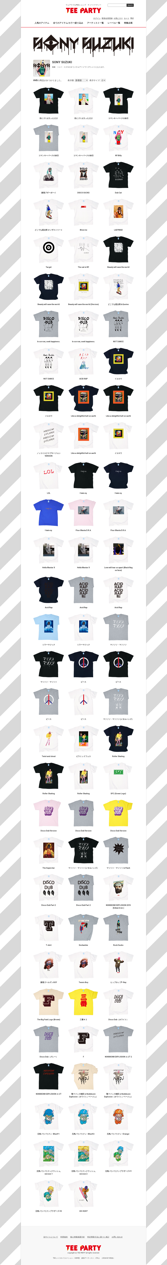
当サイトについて (50, 1237)
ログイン (97, 18)
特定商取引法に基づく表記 (98, 1237)
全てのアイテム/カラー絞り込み (68, 23)
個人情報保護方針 (77, 1237)
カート (126, 18)
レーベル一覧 (114, 23)
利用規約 (64, 1237)
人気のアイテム (42, 23)
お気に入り (118, 18)
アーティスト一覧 (95, 23)
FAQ (132, 18)
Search (130, 5)
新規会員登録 (107, 18)
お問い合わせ (117, 1237)
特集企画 (128, 23)
